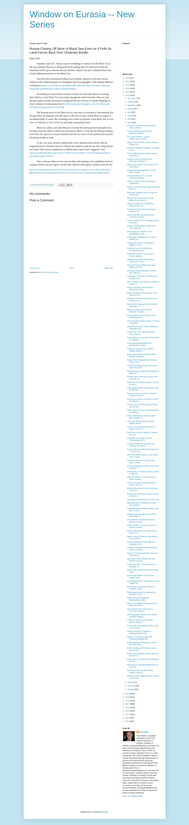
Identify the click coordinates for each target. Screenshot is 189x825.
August (130, 109)
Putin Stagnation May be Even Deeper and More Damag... (142, 616)
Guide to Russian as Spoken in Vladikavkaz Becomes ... (139, 632)
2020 (127, 694)
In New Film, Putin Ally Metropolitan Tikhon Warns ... (141, 333)
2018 (127, 701)
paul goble (144, 732)
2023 (127, 88)
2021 (127, 95)
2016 (127, 708)
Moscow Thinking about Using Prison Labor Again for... (141, 227)
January (130, 689)
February (131, 686)
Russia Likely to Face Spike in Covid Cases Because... (141, 316)
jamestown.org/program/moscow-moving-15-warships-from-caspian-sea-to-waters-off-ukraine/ (70, 170)
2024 (127, 85)
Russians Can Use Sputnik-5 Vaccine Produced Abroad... (141, 394)
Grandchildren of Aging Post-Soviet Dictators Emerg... (141, 521)
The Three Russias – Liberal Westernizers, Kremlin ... (138, 138)
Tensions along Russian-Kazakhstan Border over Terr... (141, 484)
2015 (127, 711)
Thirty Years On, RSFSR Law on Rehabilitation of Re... (139, 233)
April (129, 123)
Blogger (105, 812)
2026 (127, 78)
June (129, 116)
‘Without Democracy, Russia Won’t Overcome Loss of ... (140, 261)
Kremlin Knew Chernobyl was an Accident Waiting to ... (140, 249)
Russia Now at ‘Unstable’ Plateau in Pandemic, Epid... (141, 588)
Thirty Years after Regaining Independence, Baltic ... (138, 599)
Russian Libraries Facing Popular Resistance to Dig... (140, 288)
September (132, 105)
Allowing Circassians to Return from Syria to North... (141, 461)
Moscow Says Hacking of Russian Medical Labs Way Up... (140, 199)
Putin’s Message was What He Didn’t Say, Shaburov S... (141, 417)
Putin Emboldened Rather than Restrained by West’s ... (139, 344)
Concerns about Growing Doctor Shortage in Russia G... (139, 160)
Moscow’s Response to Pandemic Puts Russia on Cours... (142, 549)
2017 (127, 704)
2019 (127, 697)
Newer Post (34, 268)
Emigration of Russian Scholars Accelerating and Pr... (139, 439)
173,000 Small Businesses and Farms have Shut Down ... (142, 367)
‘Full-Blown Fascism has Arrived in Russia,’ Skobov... (140, 255)
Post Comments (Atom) (49, 272)
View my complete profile (132, 796)
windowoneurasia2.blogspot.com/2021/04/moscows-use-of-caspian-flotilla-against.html (70, 173)
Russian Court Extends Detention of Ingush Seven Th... (141, 428)
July (129, 112)
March (130, 682)
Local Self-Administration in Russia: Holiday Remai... (141, 422)
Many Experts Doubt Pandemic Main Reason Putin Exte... (141, 355)
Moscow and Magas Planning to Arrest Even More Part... (142, 604)
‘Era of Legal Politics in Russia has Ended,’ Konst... (140, 576)
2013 (127, 718)
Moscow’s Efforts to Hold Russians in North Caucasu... (141, 478)
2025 (127, 82)
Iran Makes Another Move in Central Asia (143, 500)
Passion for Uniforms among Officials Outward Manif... (141, 127)
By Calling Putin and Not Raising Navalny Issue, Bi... (140, 671)
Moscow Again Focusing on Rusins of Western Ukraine (141, 526)
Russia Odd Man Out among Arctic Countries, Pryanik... (140, 216)
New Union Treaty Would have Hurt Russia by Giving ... (141, 560)
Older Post (109, 268)
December (131, 98)
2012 (127, 721)
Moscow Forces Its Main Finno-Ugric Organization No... (141, 266)
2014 (127, 714)
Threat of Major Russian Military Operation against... (139, 132)
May (129, 119)
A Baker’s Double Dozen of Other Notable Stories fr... (140, 350)
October (130, 102)
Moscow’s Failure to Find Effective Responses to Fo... (140, 205)
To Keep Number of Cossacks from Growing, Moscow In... (140, 445)
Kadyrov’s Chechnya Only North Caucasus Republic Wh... (139, 638)
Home (72, 268)
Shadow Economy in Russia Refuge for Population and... (142, 327)
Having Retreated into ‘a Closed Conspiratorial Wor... (139, 177)
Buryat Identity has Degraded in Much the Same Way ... (142, 644)
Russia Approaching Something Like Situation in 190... (141, 593)
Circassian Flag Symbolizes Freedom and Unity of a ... (141, 272)
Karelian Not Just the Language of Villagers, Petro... (140, 244)
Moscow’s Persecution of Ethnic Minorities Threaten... (139, 311)
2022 (127, 92)
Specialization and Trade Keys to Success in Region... (140, 610)
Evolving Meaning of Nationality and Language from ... (141, 543)
